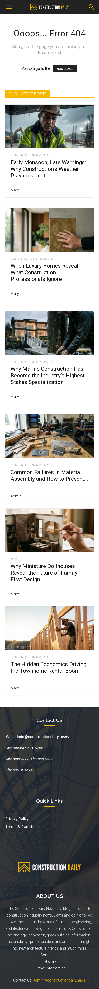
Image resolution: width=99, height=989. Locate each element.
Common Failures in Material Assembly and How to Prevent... (49, 475)
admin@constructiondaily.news (59, 980)
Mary (15, 190)
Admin (16, 496)
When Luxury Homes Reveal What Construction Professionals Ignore (44, 272)
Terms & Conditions (22, 826)
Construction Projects (32, 155)
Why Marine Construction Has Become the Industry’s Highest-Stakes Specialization (49, 375)
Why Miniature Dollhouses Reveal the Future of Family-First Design (45, 573)
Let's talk (49, 961)
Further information (49, 968)
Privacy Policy (17, 818)
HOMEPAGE (65, 68)
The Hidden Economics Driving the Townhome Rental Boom (48, 667)
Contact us (49, 955)
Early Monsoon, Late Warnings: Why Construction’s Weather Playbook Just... (48, 169)
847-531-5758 (31, 748)
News (15, 559)
